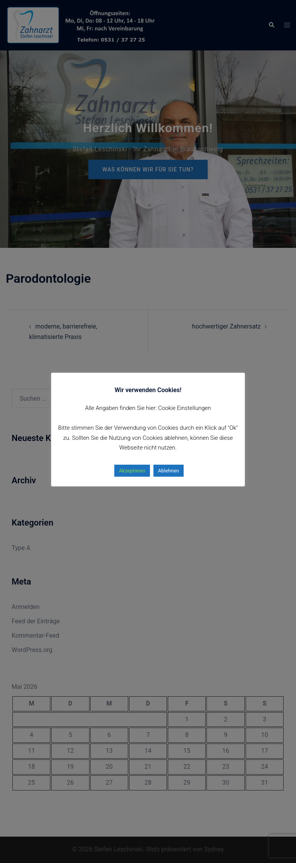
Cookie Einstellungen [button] (184, 408)
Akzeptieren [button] (132, 471)
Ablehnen (168, 471)
